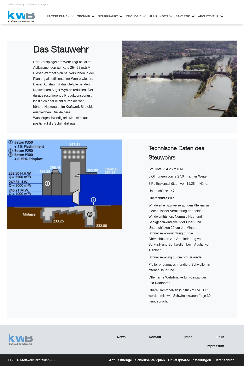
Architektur (208, 16)
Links (219, 337)
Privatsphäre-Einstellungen (189, 360)
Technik (83, 16)
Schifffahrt (108, 16)
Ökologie (133, 16)
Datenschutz (224, 360)
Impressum (215, 346)
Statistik (183, 16)
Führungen (158, 16)
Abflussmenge (16, 4)
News (121, 337)
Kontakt (155, 337)
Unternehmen (58, 16)
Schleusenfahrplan (38, 4)
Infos (188, 337)
